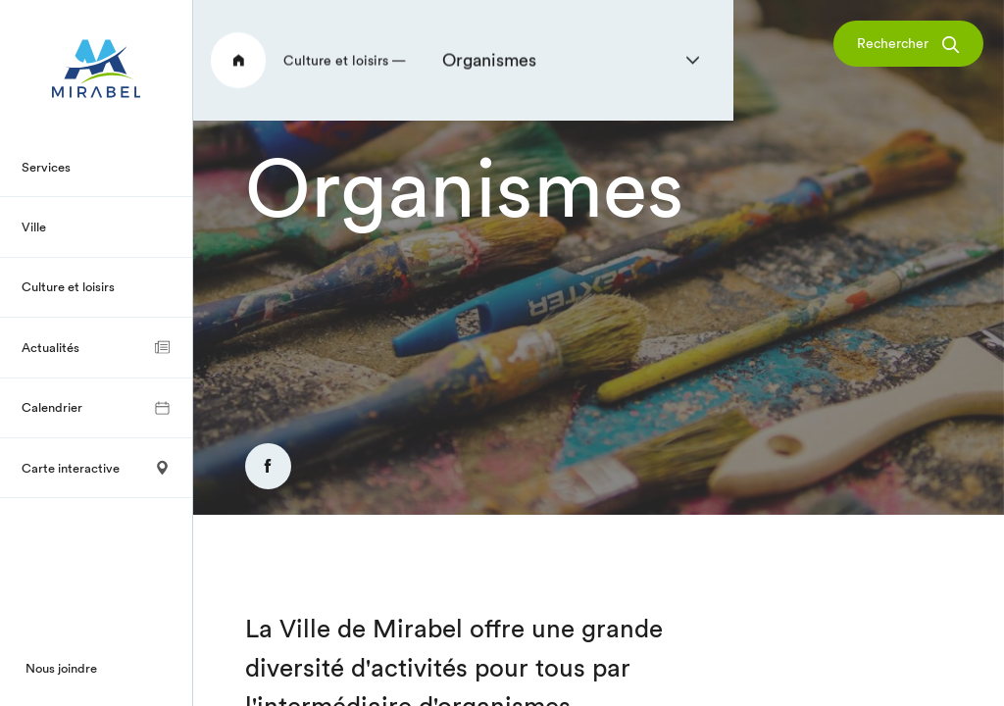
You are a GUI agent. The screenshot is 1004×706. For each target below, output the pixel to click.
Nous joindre (61, 668)
